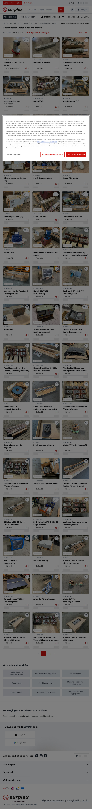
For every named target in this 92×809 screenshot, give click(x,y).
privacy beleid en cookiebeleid (47, 141)
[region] (46, 138)
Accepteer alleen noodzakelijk (52, 154)
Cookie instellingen (14, 154)
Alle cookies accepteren (76, 154)
